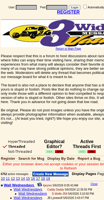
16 (33, 178)
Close (94, 184)
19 (48, 178)
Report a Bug (89, 158)
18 (43, 178)
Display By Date (61, 158)
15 (28, 178)
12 (13, 178)
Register (8, 158)
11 (8, 178)
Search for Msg (31, 158)
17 (38, 178)
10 (3, 178)
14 (23, 178)
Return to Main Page (68, 48)
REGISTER (68, 12)
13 (18, 178)
